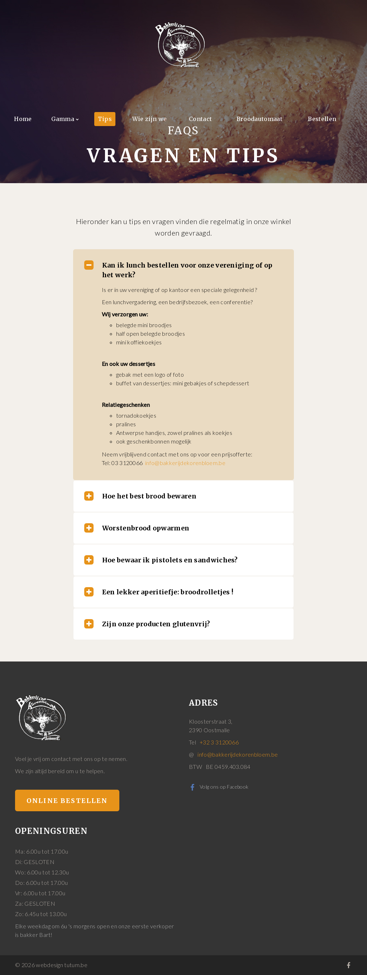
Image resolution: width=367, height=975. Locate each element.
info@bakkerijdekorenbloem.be (185, 462)
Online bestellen (67, 801)
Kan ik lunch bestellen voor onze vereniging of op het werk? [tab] (178, 269)
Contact (200, 118)
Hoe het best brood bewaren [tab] (140, 496)
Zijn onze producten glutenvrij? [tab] (147, 623)
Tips (105, 118)
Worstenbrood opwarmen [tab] (137, 528)
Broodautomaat (259, 118)
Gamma (62, 118)
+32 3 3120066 (219, 742)
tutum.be (75, 964)
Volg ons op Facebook (218, 787)
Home (23, 118)
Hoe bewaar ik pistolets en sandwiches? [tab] (161, 560)
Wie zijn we (149, 118)
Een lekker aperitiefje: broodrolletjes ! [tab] (159, 591)
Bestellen (322, 118)
